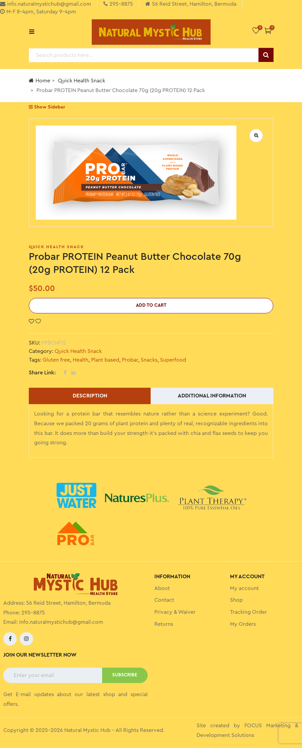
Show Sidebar (47, 106)
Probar (130, 360)
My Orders (243, 624)
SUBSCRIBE (124, 675)
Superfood (173, 360)
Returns (163, 624)
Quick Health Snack (81, 80)
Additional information (212, 395)
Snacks (149, 360)
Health (80, 360)
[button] (268, 30)
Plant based (105, 360)
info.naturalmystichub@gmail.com (61, 622)
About (162, 588)
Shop (236, 600)
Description (90, 395)
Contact (164, 600)
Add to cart (151, 305)
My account (244, 588)
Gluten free (56, 360)
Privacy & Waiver (175, 612)
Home (39, 80)
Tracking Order (248, 612)
